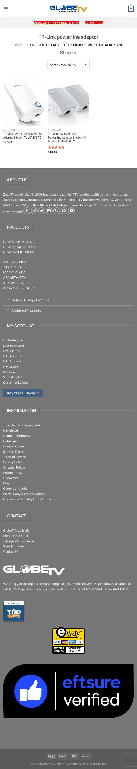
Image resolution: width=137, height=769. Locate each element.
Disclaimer (10, 478)
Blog (6, 483)
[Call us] (56, 210)
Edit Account (12, 356)
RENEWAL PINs (14, 261)
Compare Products (16, 435)
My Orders (11, 366)
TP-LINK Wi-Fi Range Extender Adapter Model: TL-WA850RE (23, 135)
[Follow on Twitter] (41, 210)
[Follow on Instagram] (34, 210)
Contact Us (11, 551)
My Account (11, 351)
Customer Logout (15, 382)
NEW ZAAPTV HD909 (19, 241)
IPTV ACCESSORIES (17, 283)
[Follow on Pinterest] (64, 210)
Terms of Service (14, 457)
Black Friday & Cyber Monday (24, 494)
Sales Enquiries (13, 546)
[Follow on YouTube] (71, 210)
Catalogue (10, 441)
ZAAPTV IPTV (13, 267)
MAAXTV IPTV (14, 272)
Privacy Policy (13, 462)
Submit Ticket (12, 377)
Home (19, 44)
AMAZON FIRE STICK (19, 288)
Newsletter (11, 430)
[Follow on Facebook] (26, 210)
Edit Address (12, 361)
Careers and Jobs (15, 488)
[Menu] (5, 9)
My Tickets (11, 372)
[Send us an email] (49, 210)
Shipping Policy (14, 467)
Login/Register (13, 340)
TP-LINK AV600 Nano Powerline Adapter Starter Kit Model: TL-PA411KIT (67, 137)
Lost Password (13, 345)
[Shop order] (68, 65)
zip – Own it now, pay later (21, 425)
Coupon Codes (13, 446)
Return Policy (12, 472)
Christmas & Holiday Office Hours (27, 499)
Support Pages (13, 451)
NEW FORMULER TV (18, 252)
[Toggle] (8, 299)
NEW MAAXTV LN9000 (20, 247)
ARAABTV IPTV (14, 277)
